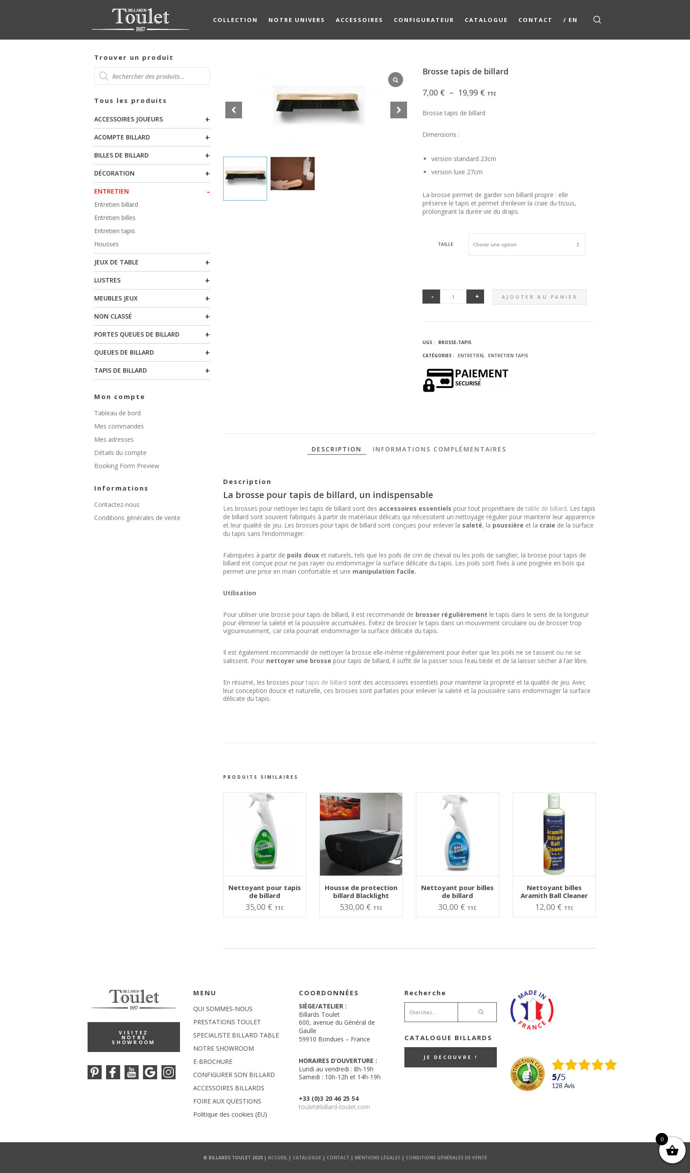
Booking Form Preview (126, 466)
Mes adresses (114, 439)
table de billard (546, 508)
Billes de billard (121, 155)
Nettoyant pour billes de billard (457, 891)
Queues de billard (124, 352)
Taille (445, 244)
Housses (106, 244)
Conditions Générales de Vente (446, 1158)
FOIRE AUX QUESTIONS (227, 1101)
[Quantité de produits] (453, 297)
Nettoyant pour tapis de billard (264, 891)
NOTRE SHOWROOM (223, 1048)
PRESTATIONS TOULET (227, 1022)
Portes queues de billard (137, 334)
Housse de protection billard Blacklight (361, 891)
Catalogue (486, 20)
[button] (398, 110)
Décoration (114, 173)
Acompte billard (122, 137)
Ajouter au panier (540, 296)
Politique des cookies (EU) (230, 1114)
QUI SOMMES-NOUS (223, 1008)
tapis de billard (326, 682)
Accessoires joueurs (128, 119)
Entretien (111, 191)
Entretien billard (116, 204)
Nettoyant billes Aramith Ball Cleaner (554, 891)
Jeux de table (116, 262)
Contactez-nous (116, 504)
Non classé (113, 316)
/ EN (570, 20)
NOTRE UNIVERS (296, 20)
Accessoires (359, 20)
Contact (535, 20)
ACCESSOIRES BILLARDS (228, 1088)
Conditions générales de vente (137, 517)
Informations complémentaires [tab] (439, 449)
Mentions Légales (377, 1158)
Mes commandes (119, 426)
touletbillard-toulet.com (334, 1107)
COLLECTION (235, 20)
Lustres (107, 280)
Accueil (277, 1158)
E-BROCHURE (212, 1061)
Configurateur (424, 20)
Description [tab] (337, 449)
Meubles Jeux (116, 298)
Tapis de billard (120, 370)
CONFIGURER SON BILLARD (234, 1074)
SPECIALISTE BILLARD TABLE (236, 1035)
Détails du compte (120, 452)
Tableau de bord (117, 413)
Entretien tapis (114, 231)
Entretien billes (115, 217)
